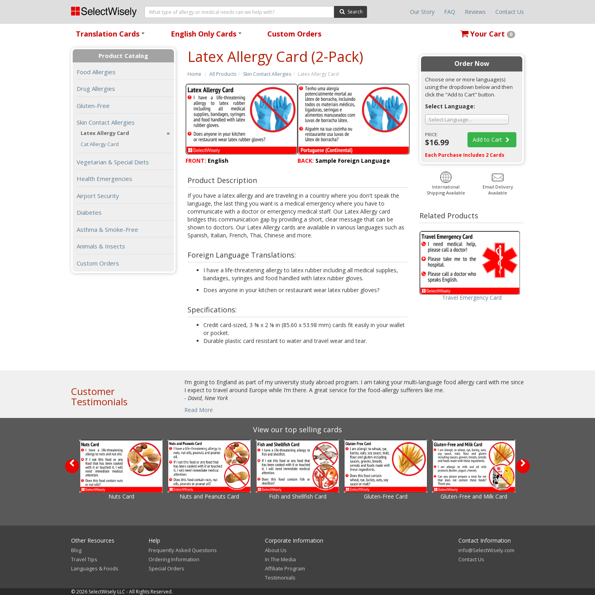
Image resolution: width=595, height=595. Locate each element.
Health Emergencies (104, 179)
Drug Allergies (96, 88)
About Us (276, 550)
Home (194, 74)
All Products (222, 74)
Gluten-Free (93, 106)
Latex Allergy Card (105, 133)
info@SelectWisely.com (486, 550)
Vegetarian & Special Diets (113, 162)
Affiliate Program (285, 568)
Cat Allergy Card (100, 144)
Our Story (422, 11)
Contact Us (509, 11)
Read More (198, 410)
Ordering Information (174, 559)
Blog (76, 550)
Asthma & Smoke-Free (107, 229)
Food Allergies (96, 72)
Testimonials (280, 577)
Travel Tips (84, 559)
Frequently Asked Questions (183, 550)
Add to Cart (492, 139)
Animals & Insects (101, 246)
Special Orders (166, 568)
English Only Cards (207, 36)
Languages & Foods (94, 568)
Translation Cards (111, 36)
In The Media (280, 559)
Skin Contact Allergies (267, 74)
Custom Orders (294, 34)
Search (350, 11)
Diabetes (89, 212)
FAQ (449, 11)
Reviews (475, 11)
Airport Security (98, 196)
